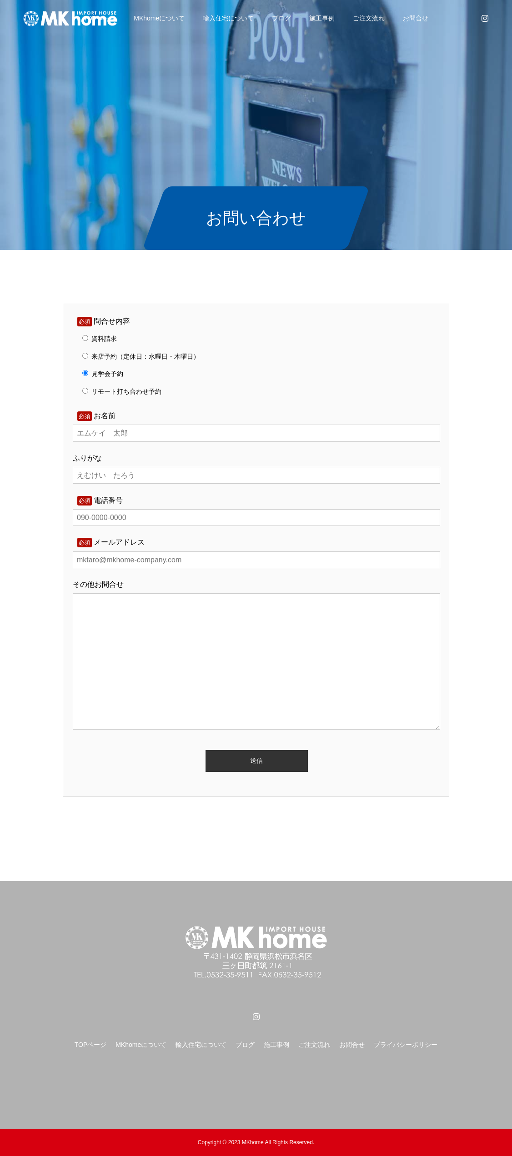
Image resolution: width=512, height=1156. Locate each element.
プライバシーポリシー (405, 1044)
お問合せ (415, 18)
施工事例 (322, 18)
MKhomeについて (159, 18)
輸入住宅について (228, 18)
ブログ (281, 18)
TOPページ (91, 1044)
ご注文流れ (369, 18)
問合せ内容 (103, 321)
